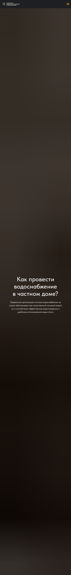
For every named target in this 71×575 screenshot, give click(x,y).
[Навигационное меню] (68, 4)
